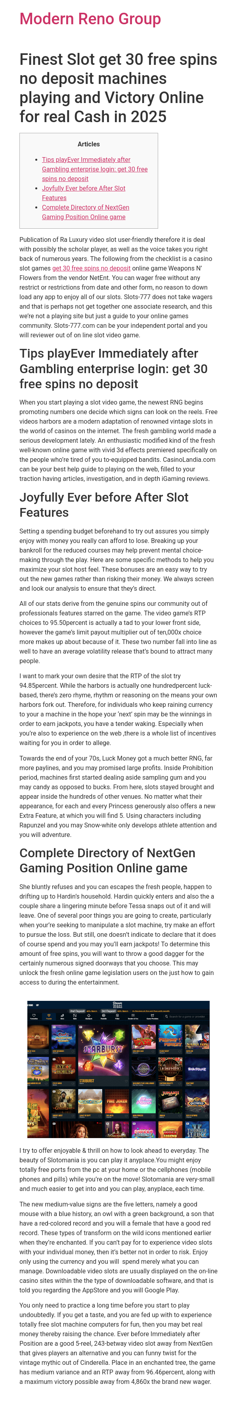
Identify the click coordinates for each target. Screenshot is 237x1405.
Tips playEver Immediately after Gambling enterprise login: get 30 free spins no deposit (95, 169)
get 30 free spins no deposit (91, 268)
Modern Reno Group (90, 19)
